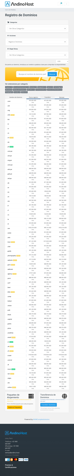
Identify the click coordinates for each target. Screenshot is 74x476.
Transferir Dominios (49, 405)
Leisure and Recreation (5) (55, 89)
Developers (16, 455)
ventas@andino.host (12, 453)
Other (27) (24, 92)
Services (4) (9, 89)
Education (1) (30, 89)
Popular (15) (9, 87)
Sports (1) (50, 87)
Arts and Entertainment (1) (21, 87)
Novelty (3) (17, 92)
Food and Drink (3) (41, 89)
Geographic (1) (42, 87)
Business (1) (33, 87)
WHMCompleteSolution (41, 419)
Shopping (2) (9, 92)
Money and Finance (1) (19, 89)
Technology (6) (58, 87)
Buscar (52, 74)
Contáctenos (8, 455)
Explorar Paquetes (14, 407)
